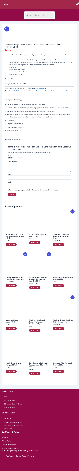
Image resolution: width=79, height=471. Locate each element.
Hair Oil (37, 90)
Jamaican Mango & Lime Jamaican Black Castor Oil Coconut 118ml (49, 93)
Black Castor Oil (13, 93)
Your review (13, 163)
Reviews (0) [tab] (18, 102)
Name (10, 176)
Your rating (10, 159)
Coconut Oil (21, 93)
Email (10, 184)
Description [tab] (9, 102)
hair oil (28, 93)
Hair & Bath (43, 90)
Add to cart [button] (11, 246)
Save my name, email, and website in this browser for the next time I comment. (33, 192)
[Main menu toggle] (4, 5)
